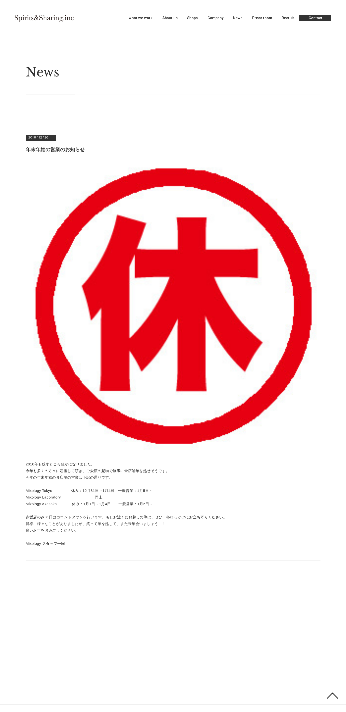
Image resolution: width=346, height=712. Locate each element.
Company (215, 18)
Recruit (288, 18)
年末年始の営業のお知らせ (55, 149)
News (237, 18)
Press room (262, 18)
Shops (192, 18)
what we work (140, 18)
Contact (315, 18)
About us (170, 18)
